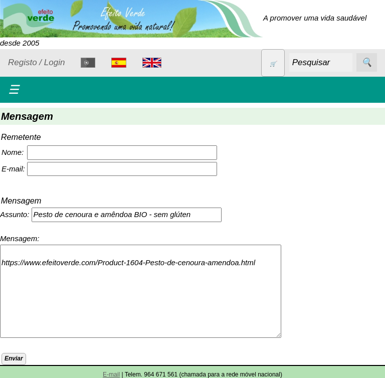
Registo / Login (36, 62)
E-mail (111, 374)
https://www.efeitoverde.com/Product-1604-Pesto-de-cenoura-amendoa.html (140, 291)
